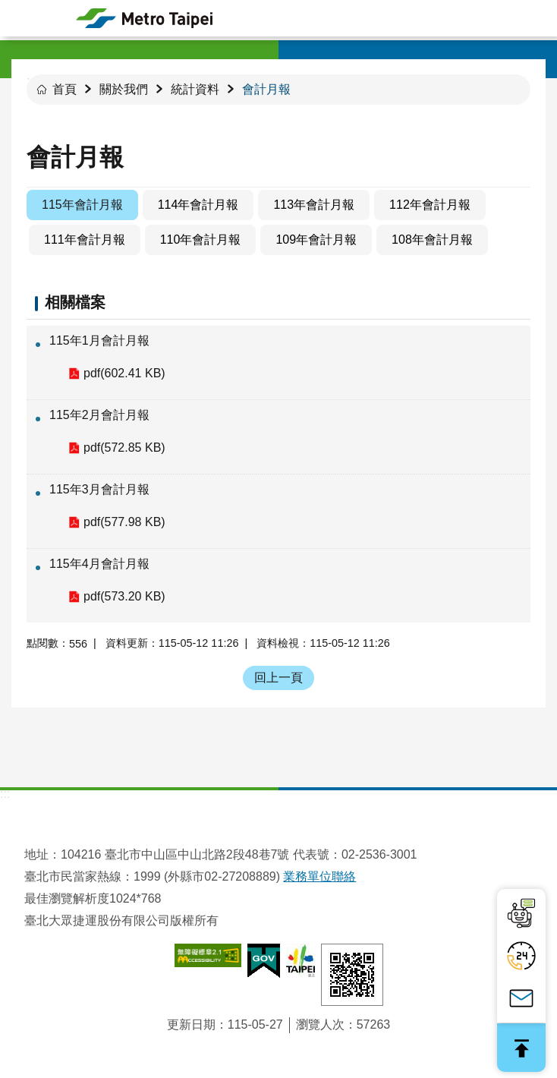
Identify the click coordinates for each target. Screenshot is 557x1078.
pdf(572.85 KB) (124, 447)
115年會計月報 (82, 204)
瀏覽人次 (320, 1024)
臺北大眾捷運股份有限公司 (144, 18)
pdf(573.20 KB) (124, 596)
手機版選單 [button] (18, 18)
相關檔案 (75, 302)
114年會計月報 (198, 204)
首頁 (64, 89)
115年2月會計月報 (99, 414)
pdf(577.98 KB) (124, 521)
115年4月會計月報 (99, 563)
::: (5, 793)
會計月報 (266, 89)
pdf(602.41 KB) (124, 373)
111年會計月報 (84, 239)
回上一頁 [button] (278, 677)
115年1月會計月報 (99, 340)
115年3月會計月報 (99, 489)
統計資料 (195, 89)
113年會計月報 (313, 204)
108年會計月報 (432, 239)
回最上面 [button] (521, 1047)
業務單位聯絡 (319, 876)
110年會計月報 (200, 239)
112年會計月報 (429, 204)
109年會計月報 (316, 239)
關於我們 (123, 89)
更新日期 (191, 1024)
